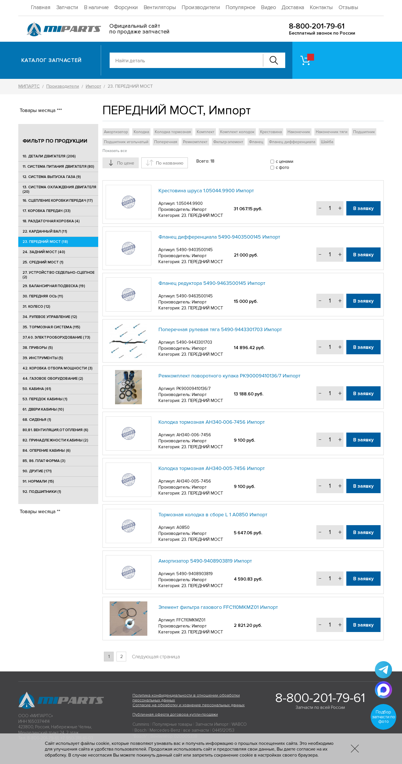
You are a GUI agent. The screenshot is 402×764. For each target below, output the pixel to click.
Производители (201, 7)
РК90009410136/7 (193, 388)
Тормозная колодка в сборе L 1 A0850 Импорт (212, 514)
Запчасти (67, 7)
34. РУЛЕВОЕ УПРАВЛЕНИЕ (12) (50, 317)
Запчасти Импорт (211, 724)
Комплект (205, 131)
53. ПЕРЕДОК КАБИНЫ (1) (45, 399)
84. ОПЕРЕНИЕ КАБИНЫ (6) (47, 450)
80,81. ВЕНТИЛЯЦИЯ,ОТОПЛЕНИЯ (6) (55, 430)
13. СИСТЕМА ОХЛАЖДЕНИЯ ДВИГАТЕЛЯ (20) (59, 189)
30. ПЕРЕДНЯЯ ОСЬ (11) (43, 296)
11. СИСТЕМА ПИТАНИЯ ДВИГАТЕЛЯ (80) (58, 166)
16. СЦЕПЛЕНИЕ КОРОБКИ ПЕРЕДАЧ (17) (58, 200)
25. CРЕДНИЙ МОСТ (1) (43, 262)
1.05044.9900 (189, 203)
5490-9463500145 (194, 296)
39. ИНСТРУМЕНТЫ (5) (43, 358)
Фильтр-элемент (228, 141)
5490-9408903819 (194, 573)
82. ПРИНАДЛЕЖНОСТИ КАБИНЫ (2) (55, 440)
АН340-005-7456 (193, 481)
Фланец (256, 141)
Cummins (140, 724)
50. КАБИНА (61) (37, 389)
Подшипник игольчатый (126, 141)
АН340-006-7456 (193, 434)
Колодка (141, 131)
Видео (268, 7)
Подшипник (364, 131)
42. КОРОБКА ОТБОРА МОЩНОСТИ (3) (58, 368)
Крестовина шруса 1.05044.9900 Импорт (206, 190)
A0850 (183, 527)
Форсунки (126, 7)
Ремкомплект (195, 141)
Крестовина (271, 131)
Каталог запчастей (51, 60)
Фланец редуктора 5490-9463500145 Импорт (211, 283)
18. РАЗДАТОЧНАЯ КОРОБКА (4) (51, 221)
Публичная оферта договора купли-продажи (175, 714)
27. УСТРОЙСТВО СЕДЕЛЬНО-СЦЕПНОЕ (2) (59, 274)
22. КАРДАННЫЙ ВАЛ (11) (45, 231)
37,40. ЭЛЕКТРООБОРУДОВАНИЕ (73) (56, 337)
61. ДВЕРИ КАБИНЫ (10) (43, 409)
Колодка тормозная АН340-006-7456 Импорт (211, 422)
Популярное (240, 7)
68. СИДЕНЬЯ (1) (37, 419)
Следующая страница (156, 656)
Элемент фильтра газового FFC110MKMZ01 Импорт (218, 607)
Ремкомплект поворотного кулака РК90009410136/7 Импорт (229, 376)
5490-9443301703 (194, 342)
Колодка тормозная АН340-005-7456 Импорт (211, 468)
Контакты (321, 7)
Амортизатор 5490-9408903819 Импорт (205, 561)
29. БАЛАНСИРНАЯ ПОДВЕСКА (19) (54, 286)
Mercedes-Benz (165, 730)
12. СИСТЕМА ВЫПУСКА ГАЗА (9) (52, 177)
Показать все (114, 150)
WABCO (239, 724)
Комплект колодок (237, 131)
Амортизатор (116, 131)
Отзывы (348, 7)
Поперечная (165, 141)
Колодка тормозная (173, 131)
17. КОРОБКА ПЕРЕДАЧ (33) (47, 211)
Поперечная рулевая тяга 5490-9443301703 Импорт (220, 329)
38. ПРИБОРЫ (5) (38, 347)
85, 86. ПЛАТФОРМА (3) (44, 461)
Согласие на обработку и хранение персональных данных (188, 705)
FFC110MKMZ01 (190, 620)
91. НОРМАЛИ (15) (38, 481)
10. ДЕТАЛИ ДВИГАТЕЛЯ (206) (49, 156)
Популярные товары (172, 724)
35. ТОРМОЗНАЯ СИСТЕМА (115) (52, 327)
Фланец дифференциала (292, 141)
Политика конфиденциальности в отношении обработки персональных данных (186, 698)
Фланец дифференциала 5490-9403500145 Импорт (219, 237)
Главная (41, 7)
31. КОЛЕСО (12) (36, 306)
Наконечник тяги (331, 131)
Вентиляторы (160, 7)
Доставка (293, 7)
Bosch (140, 730)
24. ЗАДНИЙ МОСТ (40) (44, 252)
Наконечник (299, 131)
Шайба (327, 141)
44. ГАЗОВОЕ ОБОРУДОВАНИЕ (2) (53, 378)
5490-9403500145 (194, 249)
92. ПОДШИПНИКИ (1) (42, 491)
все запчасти (196, 730)
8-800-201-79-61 (317, 26)
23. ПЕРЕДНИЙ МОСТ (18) (45, 241)
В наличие (96, 7)
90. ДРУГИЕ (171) (37, 471)
